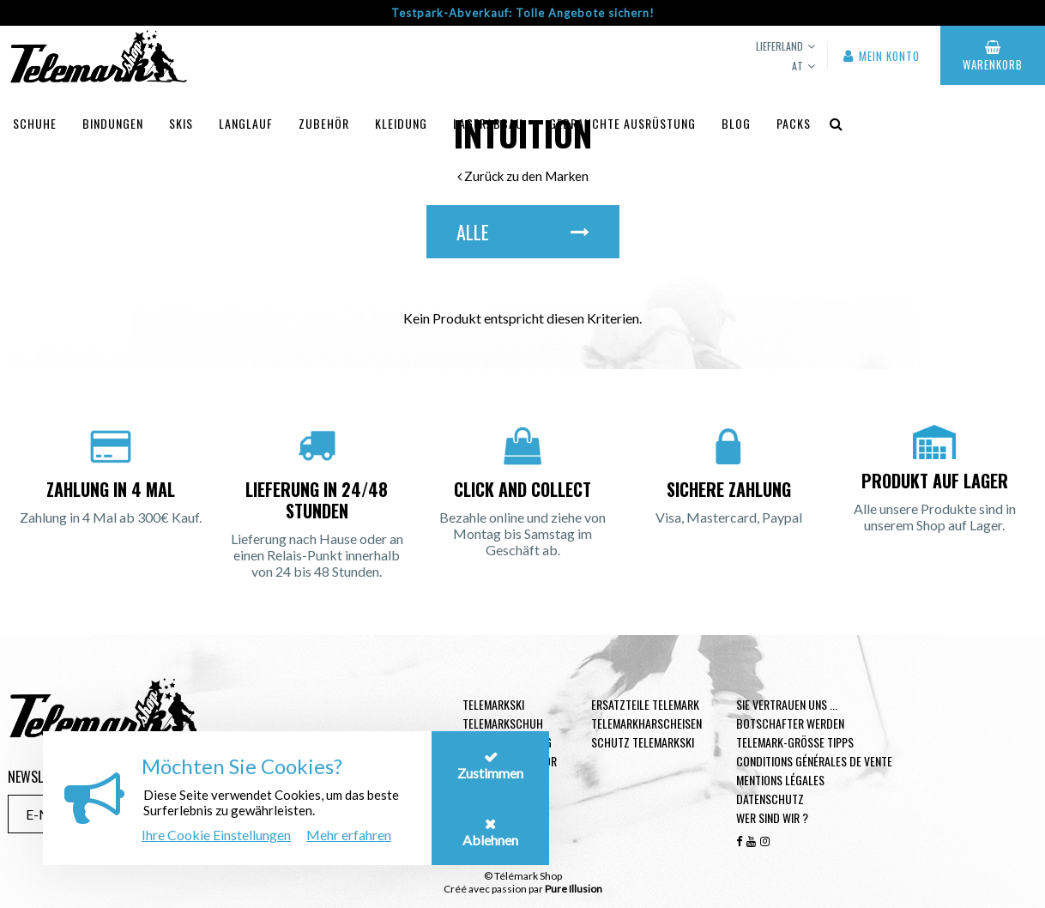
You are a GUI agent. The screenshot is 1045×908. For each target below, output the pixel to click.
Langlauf (246, 123)
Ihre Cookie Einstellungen (216, 834)
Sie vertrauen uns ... (786, 704)
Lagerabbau (488, 123)
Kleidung (401, 123)
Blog (736, 123)
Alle (522, 231)
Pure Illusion (573, 888)
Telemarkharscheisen (646, 723)
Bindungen (112, 123)
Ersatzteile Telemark (645, 704)
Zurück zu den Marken (523, 176)
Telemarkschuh (502, 723)
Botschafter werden (790, 723)
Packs (793, 123)
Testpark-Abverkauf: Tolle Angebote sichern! (523, 13)
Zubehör (324, 123)
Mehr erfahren (348, 834)
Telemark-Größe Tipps (795, 742)
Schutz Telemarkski (642, 742)
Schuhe (35, 123)
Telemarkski (493, 704)
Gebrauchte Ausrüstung (622, 123)
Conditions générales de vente (814, 761)
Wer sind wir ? (772, 817)
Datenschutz (770, 799)
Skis (181, 123)
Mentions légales (780, 780)
